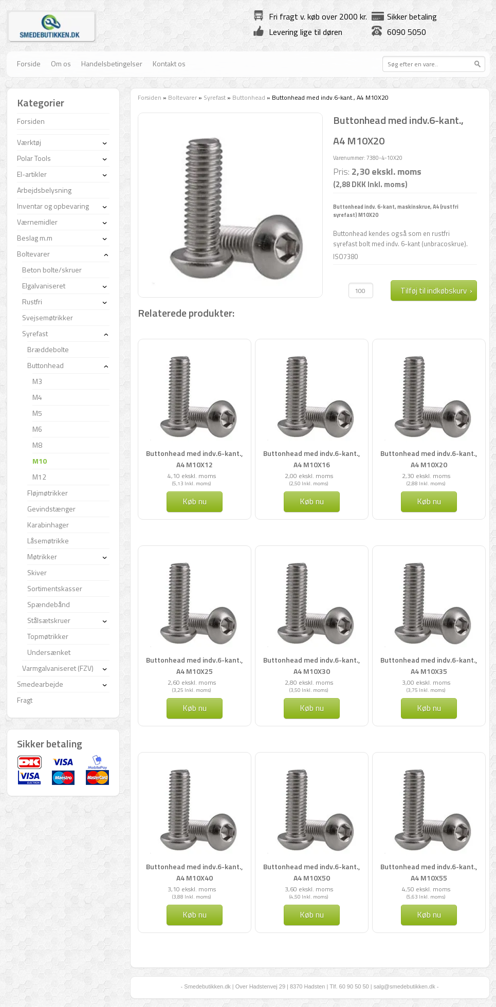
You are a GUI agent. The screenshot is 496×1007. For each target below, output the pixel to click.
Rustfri (32, 301)
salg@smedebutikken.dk (404, 986)
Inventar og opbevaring (53, 205)
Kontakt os (169, 63)
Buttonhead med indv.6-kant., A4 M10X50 (311, 872)
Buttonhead (248, 97)
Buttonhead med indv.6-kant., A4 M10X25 (194, 665)
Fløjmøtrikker (47, 492)
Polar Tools (34, 158)
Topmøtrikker (47, 636)
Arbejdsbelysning (44, 190)
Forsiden (149, 97)
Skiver (37, 572)
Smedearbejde (40, 684)
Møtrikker (42, 556)
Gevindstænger (51, 508)
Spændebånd (48, 604)
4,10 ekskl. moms (192, 476)
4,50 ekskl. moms (426, 889)
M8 (37, 445)
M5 (37, 413)
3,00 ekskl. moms (426, 682)
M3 (37, 381)
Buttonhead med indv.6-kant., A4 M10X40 (194, 872)
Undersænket (48, 652)
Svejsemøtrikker (47, 317)
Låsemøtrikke (48, 540)
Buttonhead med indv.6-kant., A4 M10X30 (311, 665)
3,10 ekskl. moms (192, 889)
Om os (61, 63)
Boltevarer (182, 97)
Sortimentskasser (54, 588)
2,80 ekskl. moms (309, 682)
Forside (29, 63)
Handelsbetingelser (111, 63)
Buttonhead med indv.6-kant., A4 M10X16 (311, 459)
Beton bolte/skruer (52, 269)
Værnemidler (37, 221)
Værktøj (29, 142)
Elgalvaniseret (43, 285)
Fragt (24, 699)
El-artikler (32, 174)
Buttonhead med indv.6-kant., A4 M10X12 (194, 459)
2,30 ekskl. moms (426, 476)
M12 (39, 476)
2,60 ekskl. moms (192, 682)
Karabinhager (48, 524)
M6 (37, 429)
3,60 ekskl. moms (309, 889)
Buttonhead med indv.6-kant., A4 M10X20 (428, 459)
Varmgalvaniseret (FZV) (58, 668)
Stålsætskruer (48, 620)
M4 (37, 397)
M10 (39, 460)
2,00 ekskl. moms (309, 476)
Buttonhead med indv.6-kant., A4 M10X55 (428, 872)
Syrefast (215, 97)
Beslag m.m (34, 237)
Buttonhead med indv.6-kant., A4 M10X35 (428, 665)
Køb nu (194, 501)
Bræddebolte (48, 349)
